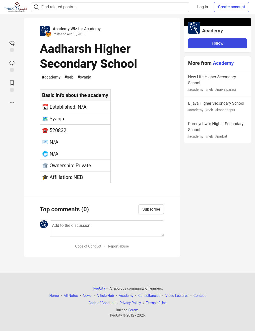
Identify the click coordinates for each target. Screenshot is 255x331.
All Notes (71, 296)
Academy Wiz (65, 28)
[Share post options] (12, 103)
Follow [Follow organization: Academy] (217, 43)
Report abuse (118, 246)
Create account (231, 6)
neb (68, 77)
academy (51, 77)
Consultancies (149, 296)
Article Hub (105, 296)
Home (54, 296)
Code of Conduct (88, 246)
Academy (92, 28)
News (87, 296)
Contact (199, 296)
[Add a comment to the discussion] (107, 229)
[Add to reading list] (12, 86)
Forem (133, 310)
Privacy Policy (130, 303)
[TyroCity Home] (15, 7)
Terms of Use (156, 303)
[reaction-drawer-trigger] (11, 46)
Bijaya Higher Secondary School (217, 107)
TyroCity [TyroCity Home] (98, 288)
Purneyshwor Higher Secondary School (217, 130)
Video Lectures (177, 296)
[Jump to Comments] (12, 66)
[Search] (36, 7)
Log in (202, 6)
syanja (84, 77)
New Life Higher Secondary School (217, 83)
